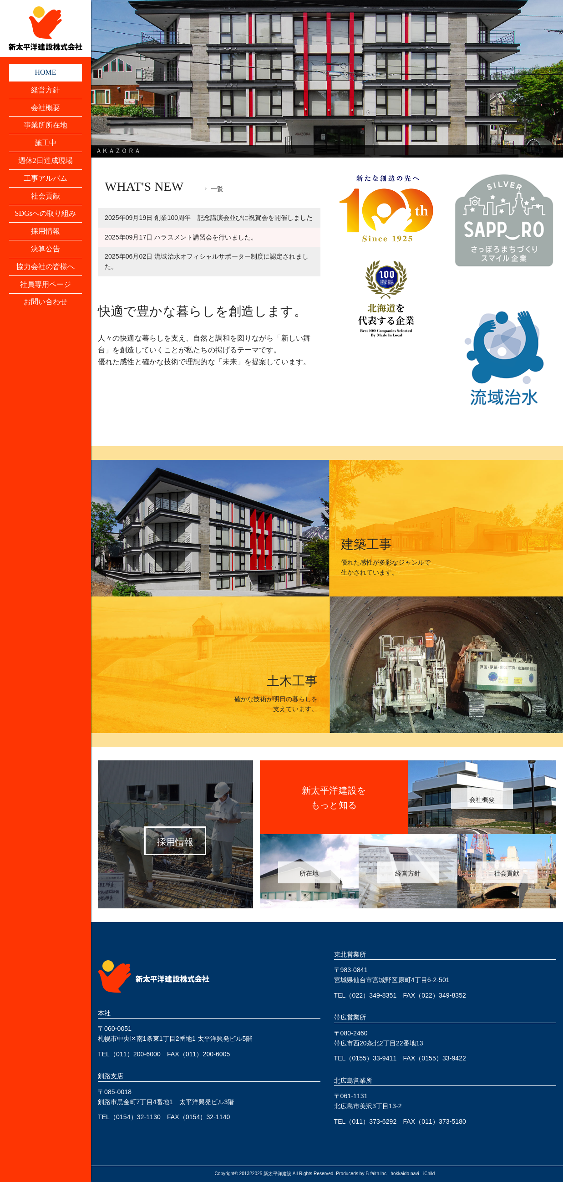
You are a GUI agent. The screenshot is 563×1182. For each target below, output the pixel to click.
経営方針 (45, 90)
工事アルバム (46, 179)
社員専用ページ (45, 285)
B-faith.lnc (376, 1173)
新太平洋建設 (277, 1173)
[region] (327, 79)
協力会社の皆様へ (45, 267)
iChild (429, 1173)
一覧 (217, 189)
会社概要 (45, 108)
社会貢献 (45, 196)
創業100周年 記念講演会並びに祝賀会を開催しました (209, 217)
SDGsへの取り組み (45, 214)
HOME (45, 72)
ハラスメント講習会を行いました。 (181, 237)
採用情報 (45, 232)
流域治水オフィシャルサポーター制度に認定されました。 (207, 261)
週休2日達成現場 (45, 161)
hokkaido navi (405, 1173)
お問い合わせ (46, 303)
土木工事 (292, 681)
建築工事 (366, 544)
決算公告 (45, 250)
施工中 (45, 143)
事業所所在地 (46, 125)
